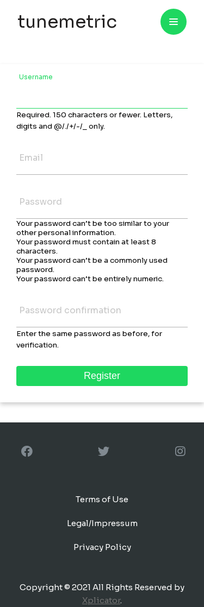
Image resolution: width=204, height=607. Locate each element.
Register (102, 375)
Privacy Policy (102, 547)
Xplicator (101, 600)
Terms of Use (102, 499)
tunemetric (67, 22)
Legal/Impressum (102, 523)
